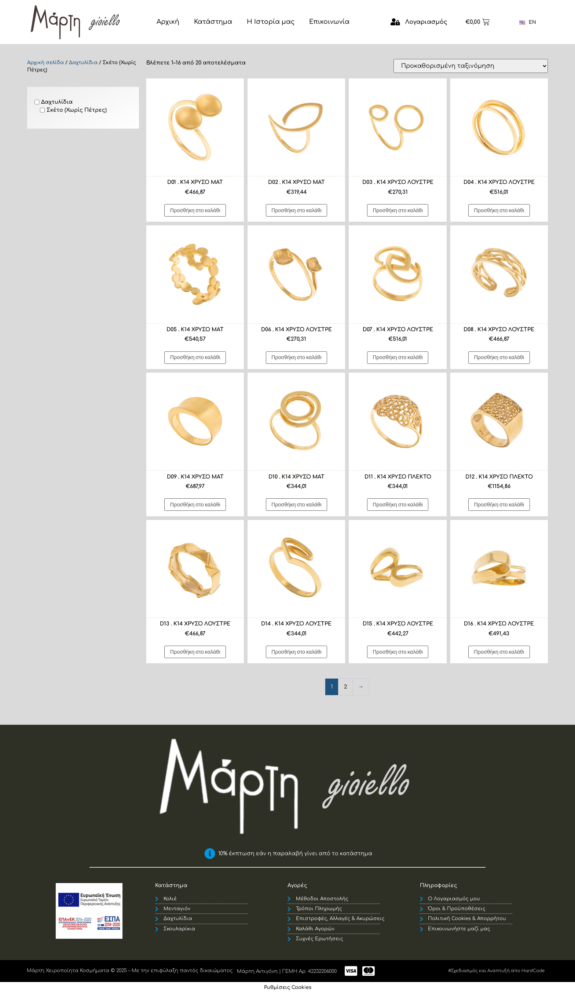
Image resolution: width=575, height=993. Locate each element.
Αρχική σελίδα (45, 62)
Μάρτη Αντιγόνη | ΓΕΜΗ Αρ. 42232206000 (287, 971)
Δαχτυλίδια (83, 62)
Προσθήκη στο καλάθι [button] (195, 210)
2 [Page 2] (345, 687)
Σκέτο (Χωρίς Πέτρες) (77, 110)
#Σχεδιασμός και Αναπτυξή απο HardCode (496, 970)
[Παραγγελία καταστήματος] (470, 66)
